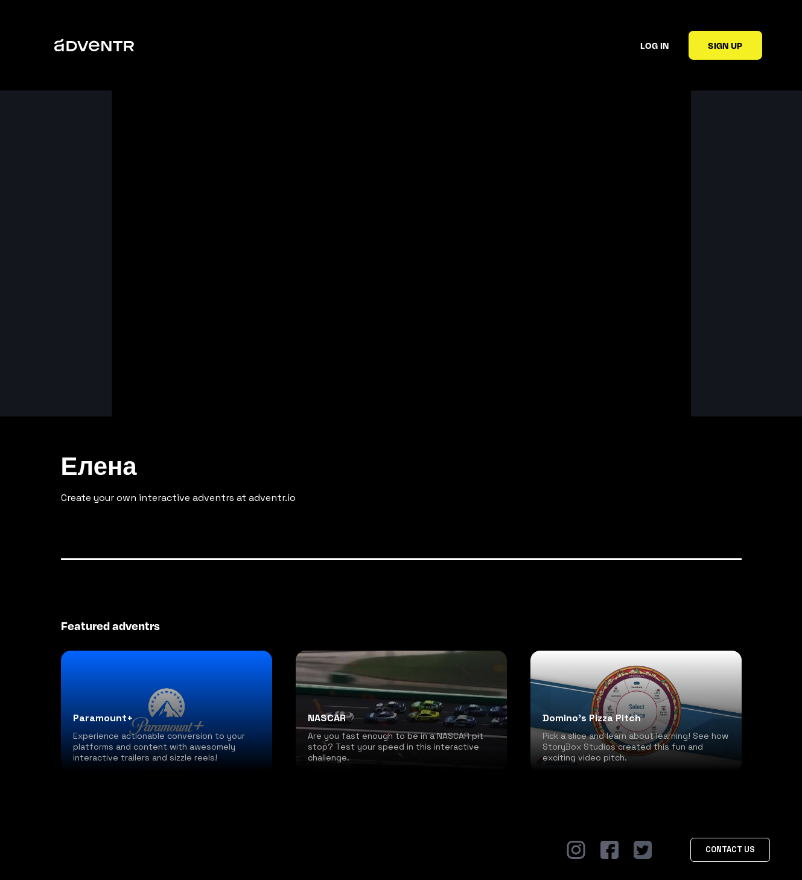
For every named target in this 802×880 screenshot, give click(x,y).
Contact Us (730, 849)
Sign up (725, 45)
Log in (654, 45)
